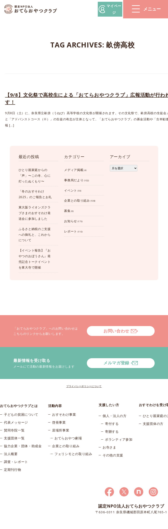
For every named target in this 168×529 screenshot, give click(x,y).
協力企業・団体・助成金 (23, 436)
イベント (70, 190)
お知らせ (70, 221)
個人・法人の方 (115, 404)
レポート (70, 231)
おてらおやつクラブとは (19, 393)
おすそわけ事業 (64, 404)
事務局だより (73, 180)
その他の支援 (113, 444)
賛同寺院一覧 (14, 420)
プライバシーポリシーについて (84, 374)
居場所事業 (60, 420)
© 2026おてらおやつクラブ (17, 524)
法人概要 (11, 444)
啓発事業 (59, 412)
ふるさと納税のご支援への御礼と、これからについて (35, 234)
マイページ (101, 9)
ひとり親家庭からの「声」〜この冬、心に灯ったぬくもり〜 (35, 175)
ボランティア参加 (119, 428)
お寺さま (109, 436)
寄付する (112, 412)
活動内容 (55, 393)
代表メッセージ (16, 412)
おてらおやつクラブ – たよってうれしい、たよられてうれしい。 (32, 9)
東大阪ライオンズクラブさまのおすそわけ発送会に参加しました (35, 213)
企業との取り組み (77, 200)
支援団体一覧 (14, 428)
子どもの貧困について (21, 404)
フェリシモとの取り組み (73, 444)
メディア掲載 (73, 170)
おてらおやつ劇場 (68, 428)
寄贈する (112, 420)
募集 (67, 211)
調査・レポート (16, 451)
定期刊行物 (12, 459)
